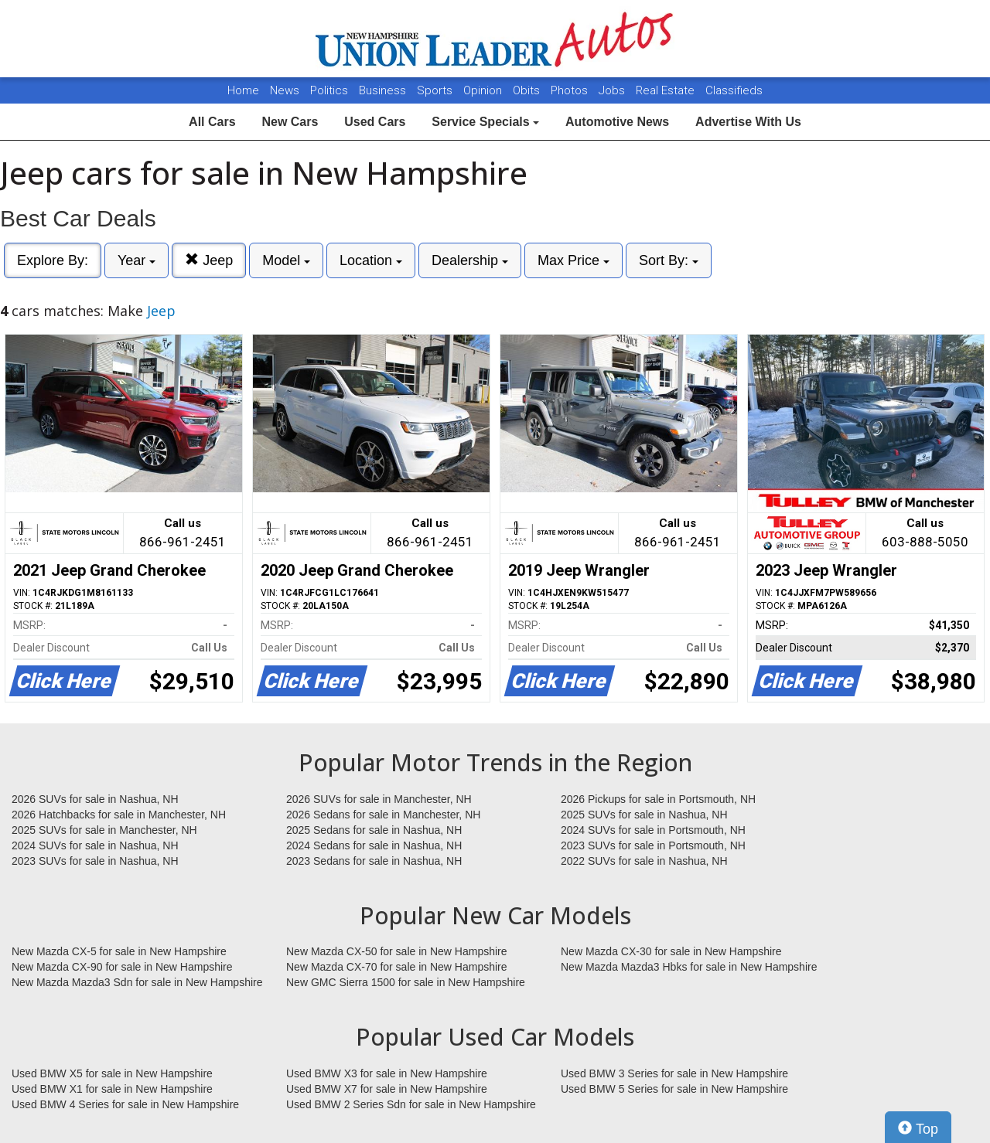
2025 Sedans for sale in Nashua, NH (374, 830)
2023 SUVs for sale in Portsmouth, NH (653, 845)
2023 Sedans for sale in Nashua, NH (374, 861)
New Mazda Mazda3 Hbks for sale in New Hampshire (689, 967)
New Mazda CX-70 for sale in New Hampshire (396, 967)
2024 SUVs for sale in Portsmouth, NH (653, 830)
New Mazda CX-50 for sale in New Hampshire (396, 951)
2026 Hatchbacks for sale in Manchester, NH (119, 814)
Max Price (573, 260)
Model (286, 260)
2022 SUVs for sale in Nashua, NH (644, 861)
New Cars (289, 121)
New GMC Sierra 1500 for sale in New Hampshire (405, 982)
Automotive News (617, 121)
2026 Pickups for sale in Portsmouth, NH (658, 799)
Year (136, 260)
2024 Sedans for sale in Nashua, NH (374, 845)
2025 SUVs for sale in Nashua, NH (644, 814)
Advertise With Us (748, 121)
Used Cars (374, 121)
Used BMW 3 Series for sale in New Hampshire (674, 1073)
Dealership (470, 260)
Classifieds (734, 90)
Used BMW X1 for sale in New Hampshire (112, 1089)
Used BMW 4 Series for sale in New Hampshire (125, 1104)
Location (371, 260)
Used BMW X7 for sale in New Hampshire (386, 1089)
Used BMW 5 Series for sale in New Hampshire (674, 1089)
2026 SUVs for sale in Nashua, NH (95, 799)
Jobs (613, 90)
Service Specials (485, 121)
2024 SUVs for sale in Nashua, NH (95, 845)
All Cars (212, 121)
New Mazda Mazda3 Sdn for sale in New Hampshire (137, 982)
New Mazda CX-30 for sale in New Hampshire (671, 951)
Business (384, 90)
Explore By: (52, 260)
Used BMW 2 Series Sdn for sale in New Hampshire (411, 1104)
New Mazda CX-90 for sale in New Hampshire (122, 967)
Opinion (484, 90)
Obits (528, 90)
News (284, 90)
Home (243, 90)
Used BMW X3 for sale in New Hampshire (386, 1073)
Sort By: (668, 260)
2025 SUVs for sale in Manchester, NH (104, 830)
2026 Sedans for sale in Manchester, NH (383, 814)
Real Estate (667, 90)
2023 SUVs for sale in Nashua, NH (95, 861)
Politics (329, 90)
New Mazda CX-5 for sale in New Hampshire (119, 951)
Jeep (209, 260)
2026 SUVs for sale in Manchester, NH (379, 799)
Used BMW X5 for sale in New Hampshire (112, 1073)
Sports (436, 90)
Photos (571, 90)
